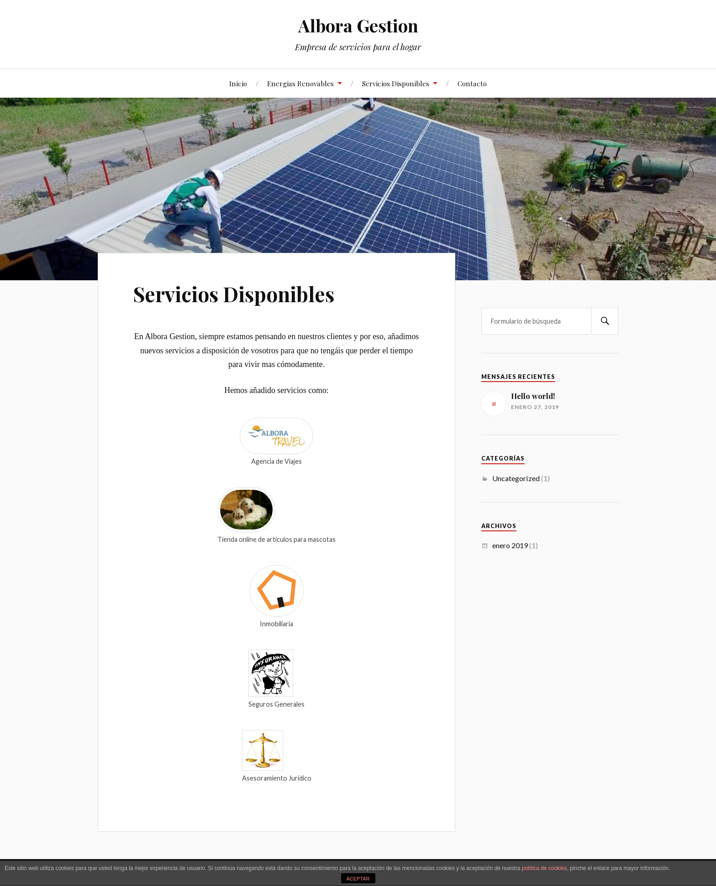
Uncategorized (516, 478)
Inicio (238, 83)
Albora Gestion (358, 25)
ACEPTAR (357, 878)
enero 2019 (510, 545)
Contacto (472, 83)
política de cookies (544, 868)
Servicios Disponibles (395, 83)
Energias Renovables (300, 83)
